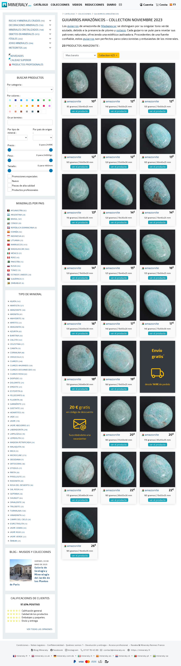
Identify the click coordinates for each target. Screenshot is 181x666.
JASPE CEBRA (18, 528)
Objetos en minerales (24, 34)
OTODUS (16, 468)
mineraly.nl (123, 656)
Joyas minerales (21, 43)
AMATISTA (17, 305)
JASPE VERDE (18, 536)
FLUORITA (16, 399)
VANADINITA (17, 515)
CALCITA (16, 339)
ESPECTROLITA (18, 523)
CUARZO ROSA (18, 374)
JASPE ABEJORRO (20, 425)
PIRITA (14, 472)
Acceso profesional (119, 645)
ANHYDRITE (17, 318)
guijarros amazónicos (106, 14)
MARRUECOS (19, 244)
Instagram (71, 650)
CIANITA (15, 348)
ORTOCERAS (17, 463)
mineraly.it (85, 656)
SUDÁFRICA (17, 279)
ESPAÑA (16, 231)
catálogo (70, 14)
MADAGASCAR (20, 249)
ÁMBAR (15, 540)
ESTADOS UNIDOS (21, 274)
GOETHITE (17, 408)
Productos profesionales (26, 64)
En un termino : (15, 117)
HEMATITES (17, 412)
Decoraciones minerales (26, 25)
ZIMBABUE (17, 283)
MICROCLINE (18, 455)
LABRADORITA (18, 429)
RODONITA (16, 481)
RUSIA (15, 266)
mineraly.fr (20, 656)
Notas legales (38, 645)
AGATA (15, 301)
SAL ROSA (16, 489)
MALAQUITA (17, 446)
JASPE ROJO (17, 532)
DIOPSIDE (16, 378)
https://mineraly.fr (140, 650)
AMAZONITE (17, 310)
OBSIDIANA (17, 459)
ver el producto (80, 111)
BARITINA (16, 335)
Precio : (11, 145)
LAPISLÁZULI (17, 434)
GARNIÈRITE (17, 404)
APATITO (16, 322)
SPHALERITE (17, 502)
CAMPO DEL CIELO (20, 519)
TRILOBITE (17, 506)
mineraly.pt (142, 656)
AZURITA (16, 331)
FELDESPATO (17, 395)
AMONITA (16, 314)
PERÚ (15, 257)
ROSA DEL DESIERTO (21, 485)
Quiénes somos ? (74, 645)
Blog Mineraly (39, 650)
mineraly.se (160, 656)
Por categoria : (14, 84)
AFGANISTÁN (19, 210)
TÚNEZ (16, 270)
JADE (14, 416)
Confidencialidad (55, 645)
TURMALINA (18, 510)
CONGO (16, 223)
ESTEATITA (16, 391)
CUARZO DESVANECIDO (23, 369)
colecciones (84, 14)
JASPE (15, 421)
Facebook (56, 650)
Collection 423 (108, 55)
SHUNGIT (16, 498)
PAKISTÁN (17, 261)
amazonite (72, 101)
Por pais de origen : (42, 131)
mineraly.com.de (64, 656)
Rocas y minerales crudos (27, 20)
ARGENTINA (18, 214)
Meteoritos (18, 47)
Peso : (11, 155)
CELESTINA (17, 344)
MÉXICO (16, 253)
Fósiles (16, 38)
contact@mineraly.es (114, 650)
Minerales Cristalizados (26, 29)
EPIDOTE (16, 386)
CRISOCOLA (17, 357)
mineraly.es (104, 656)
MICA (14, 451)
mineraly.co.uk (40, 656)
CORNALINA (17, 352)
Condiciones (22, 645)
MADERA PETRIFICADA (22, 442)
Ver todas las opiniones (39, 629)
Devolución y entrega (95, 645)
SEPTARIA (16, 493)
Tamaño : (12, 166)
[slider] (9, 150)
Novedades (16, 55)
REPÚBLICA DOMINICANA (24, 227)
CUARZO (16, 361)
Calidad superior (20, 60)
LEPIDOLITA (17, 438)
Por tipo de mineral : (13, 131)
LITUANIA (17, 240)
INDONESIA (17, 236)
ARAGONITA (17, 327)
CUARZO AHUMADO (21, 365)
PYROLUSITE (17, 476)
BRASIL (16, 219)
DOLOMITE (17, 382)
